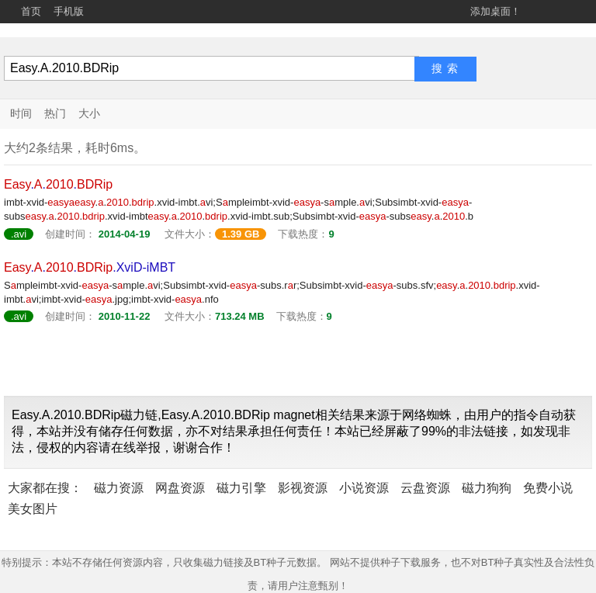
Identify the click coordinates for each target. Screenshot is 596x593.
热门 (55, 113)
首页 (31, 11)
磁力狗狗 (486, 487)
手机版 (69, 11)
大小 (89, 113)
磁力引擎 (241, 487)
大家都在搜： (45, 487)
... (58, 184)
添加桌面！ (495, 11)
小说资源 (364, 487)
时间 (21, 113)
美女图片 (32, 508)
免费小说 (548, 487)
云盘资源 (425, 487)
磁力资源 (119, 487)
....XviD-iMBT (89, 267)
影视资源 (302, 487)
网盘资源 (180, 487)
